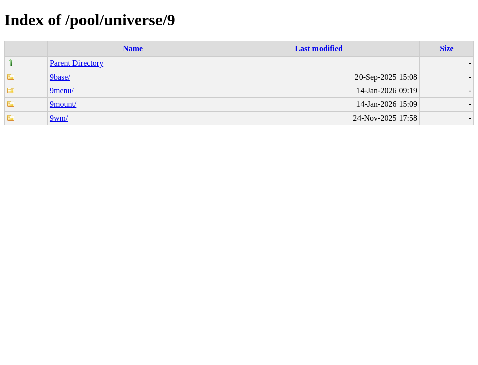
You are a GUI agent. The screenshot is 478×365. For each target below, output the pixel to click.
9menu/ (62, 90)
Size (447, 48)
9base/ (60, 76)
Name (133, 48)
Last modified (319, 48)
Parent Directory (76, 63)
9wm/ (59, 118)
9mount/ (63, 104)
